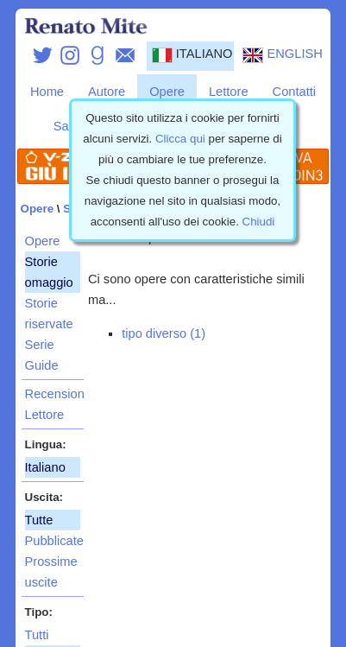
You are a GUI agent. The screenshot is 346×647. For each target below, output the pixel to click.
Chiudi (258, 221)
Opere (167, 91)
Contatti (295, 91)
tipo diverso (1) (163, 333)
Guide (42, 365)
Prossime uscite (51, 572)
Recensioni (52, 394)
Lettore (228, 91)
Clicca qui (180, 138)
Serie (39, 345)
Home (47, 91)
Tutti (37, 635)
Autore (106, 91)
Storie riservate (49, 313)
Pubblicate (52, 541)
